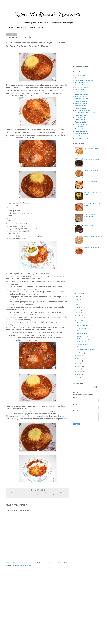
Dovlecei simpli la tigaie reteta (86, 349)
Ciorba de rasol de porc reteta (86, 339)
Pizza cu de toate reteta (84, 328)
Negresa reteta (89, 225)
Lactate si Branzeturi (81, 94)
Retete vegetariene (81, 131)
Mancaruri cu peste (81, 103)
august (79, 355)
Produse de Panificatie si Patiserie (85, 113)
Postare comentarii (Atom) (23, 566)
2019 (77, 313)
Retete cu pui (32, 492)
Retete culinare (40, 492)
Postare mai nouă (12, 562)
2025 (77, 297)
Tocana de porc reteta (83, 341)
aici (7, 419)
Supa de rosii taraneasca (92, 248)
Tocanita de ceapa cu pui (24, 494)
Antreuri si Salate (80, 75)
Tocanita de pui (36, 494)
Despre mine (10, 27)
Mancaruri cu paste (81, 101)
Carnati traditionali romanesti (93, 236)
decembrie (80, 315)
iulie (78, 358)
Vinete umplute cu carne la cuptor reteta (89, 347)
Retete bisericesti (80, 120)
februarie (80, 371)
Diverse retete (79, 89)
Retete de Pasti (79, 127)
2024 (77, 299)
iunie (78, 361)
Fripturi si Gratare (80, 92)
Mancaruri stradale (80, 108)
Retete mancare (49, 492)
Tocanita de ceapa (12, 494)
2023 (77, 302)
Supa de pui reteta (82, 336)
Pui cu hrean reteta (82, 344)
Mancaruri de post (80, 106)
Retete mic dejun (80, 129)
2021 (77, 307)
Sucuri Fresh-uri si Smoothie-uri (84, 136)
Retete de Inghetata (81, 124)
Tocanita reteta (45, 494)
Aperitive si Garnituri (81, 78)
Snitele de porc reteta (91, 148)
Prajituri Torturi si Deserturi (83, 110)
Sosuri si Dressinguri (81, 133)
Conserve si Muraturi (81, 87)
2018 (77, 377)
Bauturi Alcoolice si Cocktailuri (84, 80)
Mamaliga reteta (82, 333)
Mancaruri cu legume (81, 99)
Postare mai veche (62, 562)
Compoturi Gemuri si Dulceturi (84, 85)
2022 (77, 305)
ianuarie (79, 374)
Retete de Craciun (80, 122)
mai (78, 363)
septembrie (80, 353)
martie (79, 369)
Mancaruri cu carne (16, 492)
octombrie (80, 320)
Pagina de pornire (37, 562)
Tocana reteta (58, 492)
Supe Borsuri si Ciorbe (82, 138)
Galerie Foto (31, 27)
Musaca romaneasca (90, 181)
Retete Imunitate (80, 117)
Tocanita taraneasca (55, 494)
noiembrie (80, 318)
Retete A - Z (20, 27)
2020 (77, 310)
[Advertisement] (90, 47)
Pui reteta (25, 492)
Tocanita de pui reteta (83, 323)
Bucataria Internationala (82, 82)
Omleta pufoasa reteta (83, 331)
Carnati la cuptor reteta (91, 170)
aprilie (79, 366)
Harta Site (41, 27)
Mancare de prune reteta (91, 159)
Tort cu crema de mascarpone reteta (90, 215)
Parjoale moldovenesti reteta (85, 325)
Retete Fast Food (80, 115)
